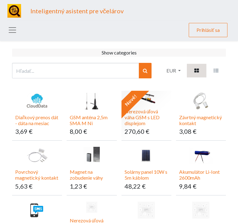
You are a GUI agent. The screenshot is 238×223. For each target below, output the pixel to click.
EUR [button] (171, 70)
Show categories (119, 52)
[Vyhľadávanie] (145, 70)
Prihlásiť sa (208, 30)
